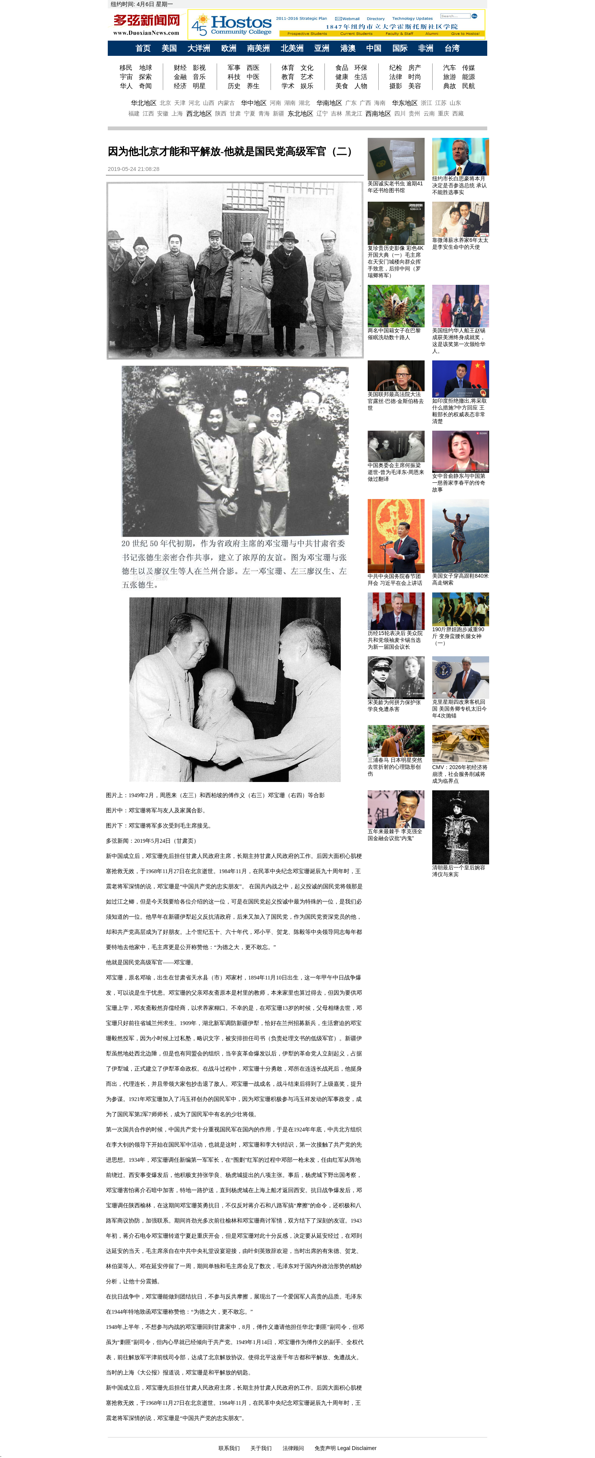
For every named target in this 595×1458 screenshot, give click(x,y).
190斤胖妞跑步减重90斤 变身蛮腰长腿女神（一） (458, 636)
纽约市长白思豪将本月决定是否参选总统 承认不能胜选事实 (459, 185)
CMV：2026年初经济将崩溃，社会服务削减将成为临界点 (460, 774)
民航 (468, 86)
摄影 (395, 86)
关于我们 (261, 1448)
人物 (360, 86)
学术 (288, 86)
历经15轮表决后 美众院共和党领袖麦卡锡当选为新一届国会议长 (395, 640)
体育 (288, 67)
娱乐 (307, 86)
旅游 (449, 77)
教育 (288, 77)
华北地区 (144, 103)
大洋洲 (198, 48)
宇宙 (126, 77)
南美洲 (258, 48)
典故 (449, 86)
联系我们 (229, 1448)
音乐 (199, 77)
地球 (145, 67)
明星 (199, 86)
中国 (373, 48)
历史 (234, 86)
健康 (341, 77)
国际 (400, 48)
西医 (253, 67)
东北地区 (300, 113)
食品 (341, 67)
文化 (307, 67)
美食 (341, 86)
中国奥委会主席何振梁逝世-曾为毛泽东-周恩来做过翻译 (396, 472)
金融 (180, 77)
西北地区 (199, 113)
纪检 (395, 67)
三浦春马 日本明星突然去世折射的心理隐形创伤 (395, 767)
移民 (127, 67)
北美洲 (292, 48)
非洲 (425, 48)
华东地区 (405, 103)
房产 (414, 67)
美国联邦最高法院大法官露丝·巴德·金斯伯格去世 (396, 401)
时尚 (414, 77)
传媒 (468, 67)
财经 (180, 67)
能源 (468, 77)
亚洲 (321, 48)
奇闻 (145, 86)
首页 (143, 48)
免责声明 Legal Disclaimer (345, 1448)
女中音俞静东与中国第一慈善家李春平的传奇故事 (458, 483)
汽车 (449, 67)
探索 (145, 77)
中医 (253, 77)
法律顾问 (293, 1448)
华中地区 (254, 103)
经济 (180, 86)
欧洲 (228, 48)
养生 (253, 86)
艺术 (307, 77)
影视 (199, 67)
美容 (414, 86)
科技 (234, 77)
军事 (234, 67)
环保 (360, 67)
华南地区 (329, 103)
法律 (395, 77)
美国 (169, 48)
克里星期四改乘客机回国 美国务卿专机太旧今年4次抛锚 (459, 709)
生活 (360, 77)
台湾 (452, 48)
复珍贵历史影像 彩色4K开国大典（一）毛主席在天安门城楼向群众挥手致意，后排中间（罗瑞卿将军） (395, 261)
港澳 (348, 48)
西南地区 (378, 113)
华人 (126, 86)
